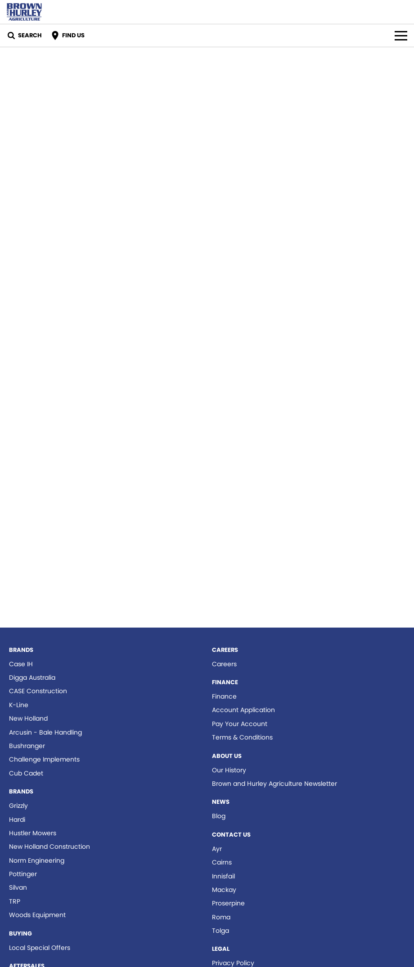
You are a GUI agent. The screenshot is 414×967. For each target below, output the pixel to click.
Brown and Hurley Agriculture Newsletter (274, 783)
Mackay (224, 889)
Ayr (217, 848)
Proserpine (228, 903)
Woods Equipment (37, 914)
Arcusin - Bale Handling (45, 732)
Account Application (243, 709)
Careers (224, 664)
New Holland (28, 718)
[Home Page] (24, 12)
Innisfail (223, 876)
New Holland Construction (49, 846)
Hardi (17, 819)
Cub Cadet (26, 773)
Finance (224, 696)
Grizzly (18, 805)
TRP (14, 901)
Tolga (220, 930)
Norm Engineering (36, 860)
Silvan (18, 887)
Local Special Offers (39, 947)
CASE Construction (38, 690)
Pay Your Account (239, 723)
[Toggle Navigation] (401, 35)
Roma (221, 917)
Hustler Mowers (32, 833)
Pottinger (23, 873)
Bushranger (27, 745)
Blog (218, 815)
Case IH (21, 664)
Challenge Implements (44, 759)
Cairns (222, 862)
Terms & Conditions (242, 737)
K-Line (18, 704)
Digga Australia (32, 677)
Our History (229, 770)
